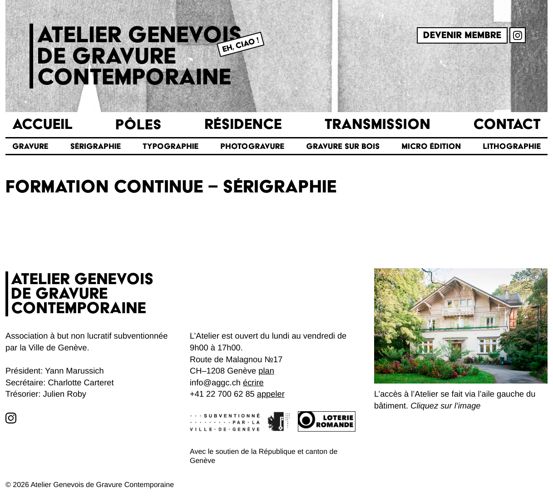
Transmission (377, 124)
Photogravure (252, 146)
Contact (507, 124)
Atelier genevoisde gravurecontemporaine (139, 56)
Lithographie (511, 146)
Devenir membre (462, 36)
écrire (253, 382)
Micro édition (431, 146)
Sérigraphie (95, 146)
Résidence (242, 124)
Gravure (30, 146)
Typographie (170, 146)
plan (266, 370)
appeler (271, 394)
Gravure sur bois (343, 146)
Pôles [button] (138, 124)
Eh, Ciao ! (240, 45)
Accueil (42, 124)
